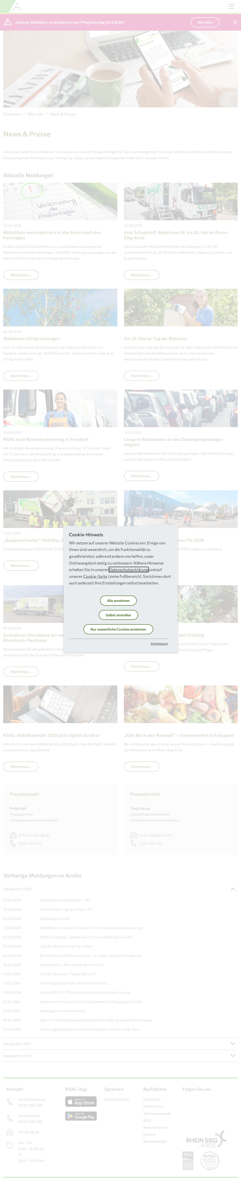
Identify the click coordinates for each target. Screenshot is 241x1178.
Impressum (159, 643)
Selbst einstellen (118, 615)
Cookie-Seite (95, 576)
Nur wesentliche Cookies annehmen (118, 629)
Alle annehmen (118, 600)
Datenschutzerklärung (128, 569)
